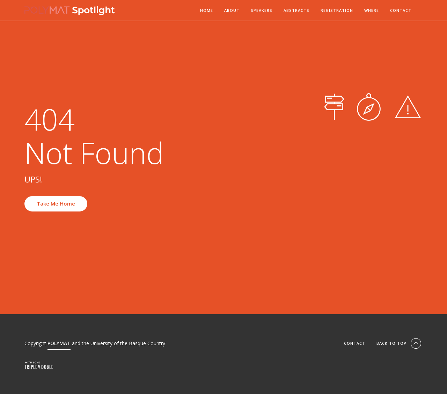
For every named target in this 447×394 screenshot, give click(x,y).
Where (371, 10)
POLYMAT (59, 343)
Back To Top (399, 343)
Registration (337, 10)
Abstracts (296, 10)
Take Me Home (56, 203)
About (232, 10)
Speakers (261, 10)
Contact (400, 10)
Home (206, 10)
